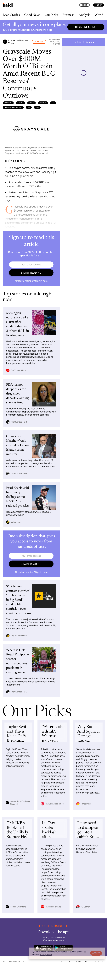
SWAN (37, 107)
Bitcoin (20, 103)
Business (68, 15)
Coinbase (43, 103)
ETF (53, 103)
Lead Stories (11, 15)
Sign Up (98, 5)
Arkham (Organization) (13, 107)
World (99, 15)
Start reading (85, 27)
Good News (32, 15)
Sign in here (41, 280)
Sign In (84, 5)
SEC (29, 107)
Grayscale (8, 103)
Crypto (31, 103)
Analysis (84, 15)
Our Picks (51, 15)
